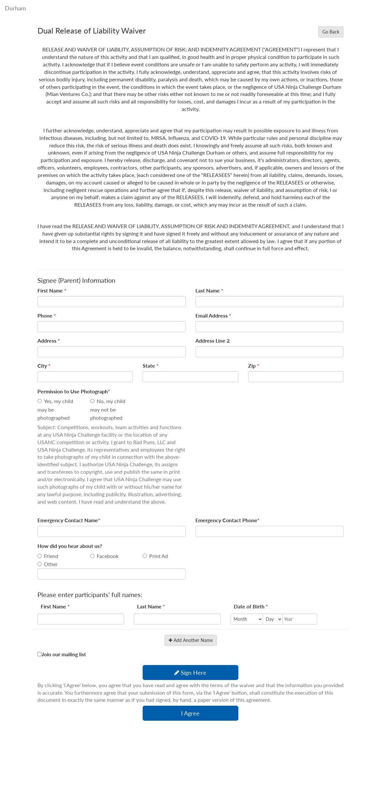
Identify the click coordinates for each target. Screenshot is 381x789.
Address (48, 340)
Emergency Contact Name (68, 520)
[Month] (247, 619)
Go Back (330, 31)
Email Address (213, 315)
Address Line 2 (212, 340)
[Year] (296, 619)
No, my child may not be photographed (107, 409)
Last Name (209, 290)
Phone (46, 315)
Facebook (108, 556)
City (43, 365)
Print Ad (158, 556)
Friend (51, 556)
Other (51, 564)
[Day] (272, 619)
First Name (51, 290)
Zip (253, 365)
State (151, 365)
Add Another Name (191, 640)
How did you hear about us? (69, 546)
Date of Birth (251, 606)
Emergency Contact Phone (227, 520)
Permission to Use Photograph (73, 391)
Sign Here (190, 672)
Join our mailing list (64, 654)
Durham (15, 8)
